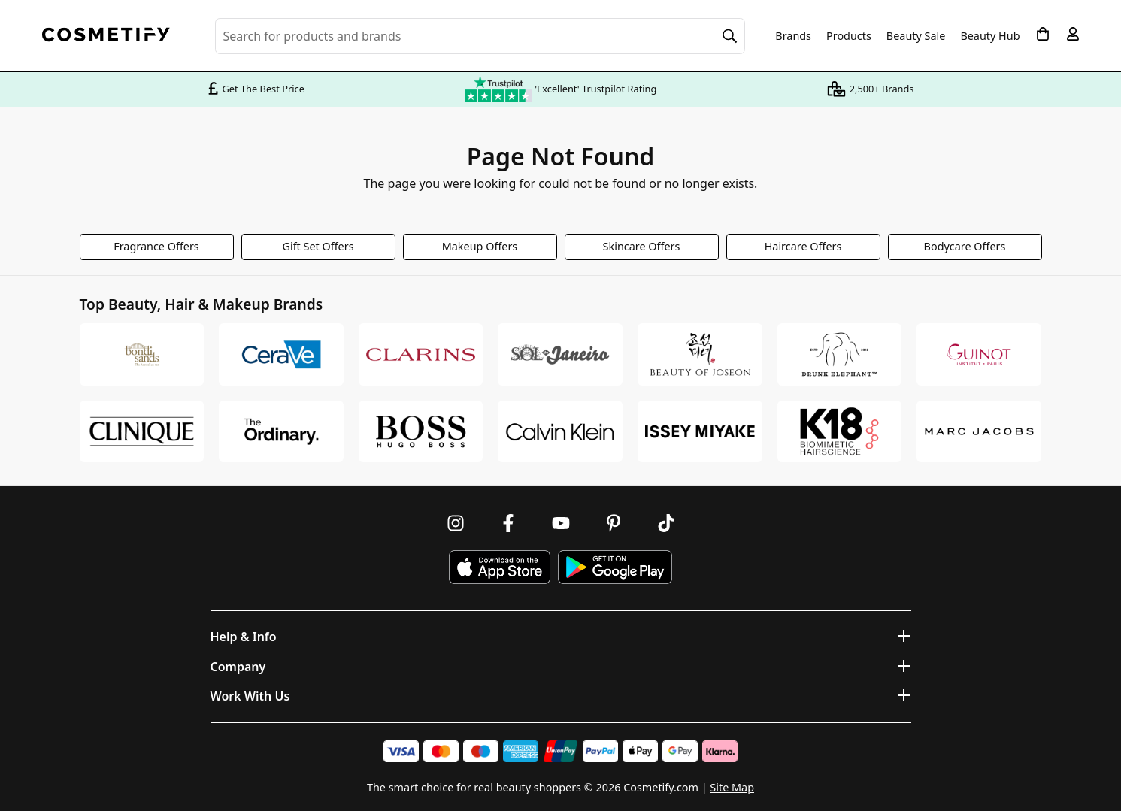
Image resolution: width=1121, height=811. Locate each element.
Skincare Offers (641, 246)
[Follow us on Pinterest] (613, 523)
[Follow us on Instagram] (456, 523)
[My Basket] (1043, 34)
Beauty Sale (916, 36)
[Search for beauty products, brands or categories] (480, 36)
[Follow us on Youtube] (561, 523)
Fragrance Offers (156, 246)
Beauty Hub (990, 36)
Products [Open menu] (848, 36)
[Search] (730, 36)
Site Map (732, 787)
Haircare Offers (803, 246)
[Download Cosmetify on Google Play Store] (615, 567)
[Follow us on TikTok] (666, 523)
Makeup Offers (480, 246)
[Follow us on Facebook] (508, 523)
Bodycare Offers (965, 246)
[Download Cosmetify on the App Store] (499, 567)
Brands (793, 36)
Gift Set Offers (317, 246)
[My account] (1073, 34)
